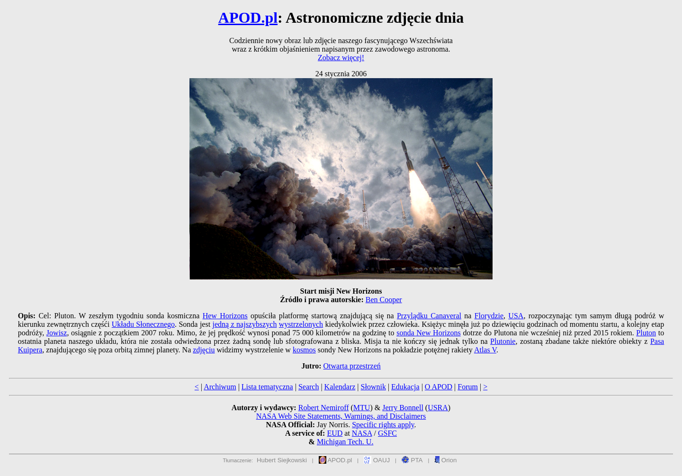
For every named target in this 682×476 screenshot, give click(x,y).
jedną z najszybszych (245, 324)
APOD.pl (248, 17)
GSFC (387, 433)
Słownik (373, 387)
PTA (412, 460)
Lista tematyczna (267, 387)
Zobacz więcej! (341, 58)
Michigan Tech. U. (345, 442)
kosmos (304, 350)
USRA (438, 408)
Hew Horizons (225, 316)
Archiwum (220, 387)
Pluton (646, 333)
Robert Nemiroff (323, 408)
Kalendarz (340, 387)
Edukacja (405, 387)
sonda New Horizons (428, 333)
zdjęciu (204, 350)
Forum (468, 387)
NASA (362, 433)
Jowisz (56, 333)
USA (515, 316)
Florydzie (489, 316)
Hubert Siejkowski (282, 460)
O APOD (438, 387)
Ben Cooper (384, 300)
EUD (334, 433)
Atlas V (485, 350)
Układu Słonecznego (143, 324)
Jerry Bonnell (402, 408)
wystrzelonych (301, 324)
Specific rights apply (383, 425)
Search (308, 387)
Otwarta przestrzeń (352, 366)
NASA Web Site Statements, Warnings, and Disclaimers (341, 416)
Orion (445, 460)
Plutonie (502, 341)
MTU (361, 408)
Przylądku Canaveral (429, 316)
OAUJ (377, 460)
